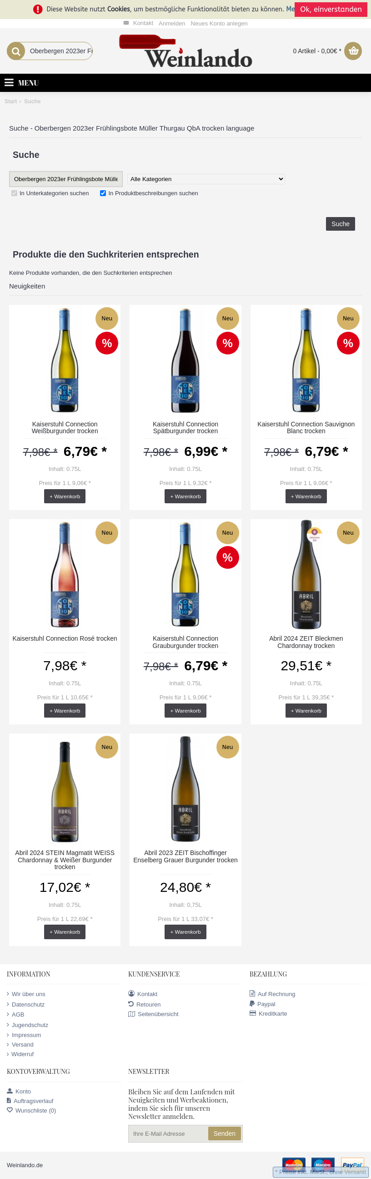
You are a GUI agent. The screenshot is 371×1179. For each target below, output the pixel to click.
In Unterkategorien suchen (50, 193)
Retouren (144, 1004)
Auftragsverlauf (30, 1101)
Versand (20, 1044)
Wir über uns (26, 993)
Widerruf (20, 1054)
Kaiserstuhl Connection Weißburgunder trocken (65, 427)
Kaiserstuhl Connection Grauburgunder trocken (186, 642)
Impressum (24, 1035)
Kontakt (142, 993)
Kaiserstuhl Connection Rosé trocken (64, 638)
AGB (15, 1014)
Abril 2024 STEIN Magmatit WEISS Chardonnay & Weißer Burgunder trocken (65, 859)
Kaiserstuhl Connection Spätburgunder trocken (185, 427)
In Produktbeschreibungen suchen (149, 193)
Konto (19, 1091)
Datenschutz (26, 1004)
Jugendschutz (27, 1024)
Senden (225, 1133)
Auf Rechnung (272, 993)
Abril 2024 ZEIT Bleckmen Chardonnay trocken (306, 642)
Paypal (263, 1004)
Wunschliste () (31, 1110)
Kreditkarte (268, 1013)
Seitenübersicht (153, 1014)
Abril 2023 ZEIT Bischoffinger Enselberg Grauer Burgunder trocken (185, 856)
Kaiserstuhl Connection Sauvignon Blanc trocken (306, 427)
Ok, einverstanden (331, 9)
